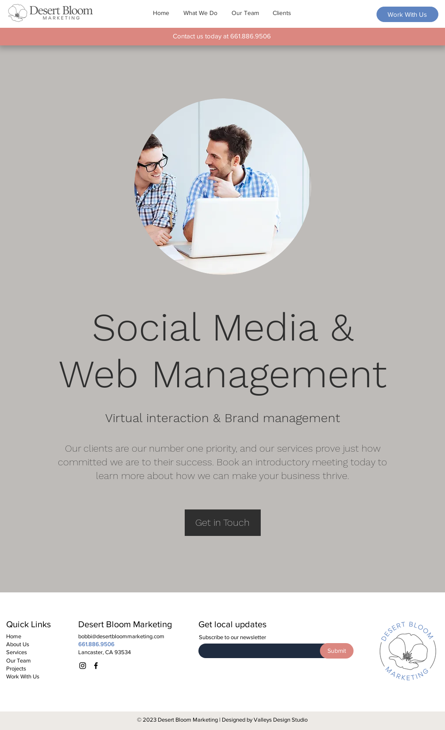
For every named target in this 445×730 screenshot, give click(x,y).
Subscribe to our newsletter (232, 637)
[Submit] (337, 651)
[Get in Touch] (223, 522)
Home (13, 636)
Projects (16, 668)
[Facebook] (95, 665)
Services (16, 652)
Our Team (18, 660)
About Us (17, 644)
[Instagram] (82, 665)
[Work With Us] (407, 14)
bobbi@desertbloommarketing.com (121, 636)
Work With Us (22, 676)
